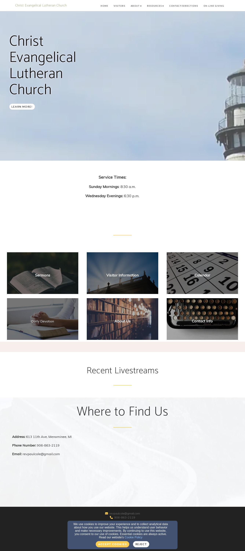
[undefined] (42, 275)
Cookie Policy (133, 537)
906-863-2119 (124, 517)
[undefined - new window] (42, 321)
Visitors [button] (119, 6)
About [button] (136, 6)
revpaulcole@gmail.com (124, 513)
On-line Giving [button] (214, 6)
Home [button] (104, 6)
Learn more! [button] (22, 106)
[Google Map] (177, 461)
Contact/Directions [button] (183, 6)
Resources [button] (155, 6)
